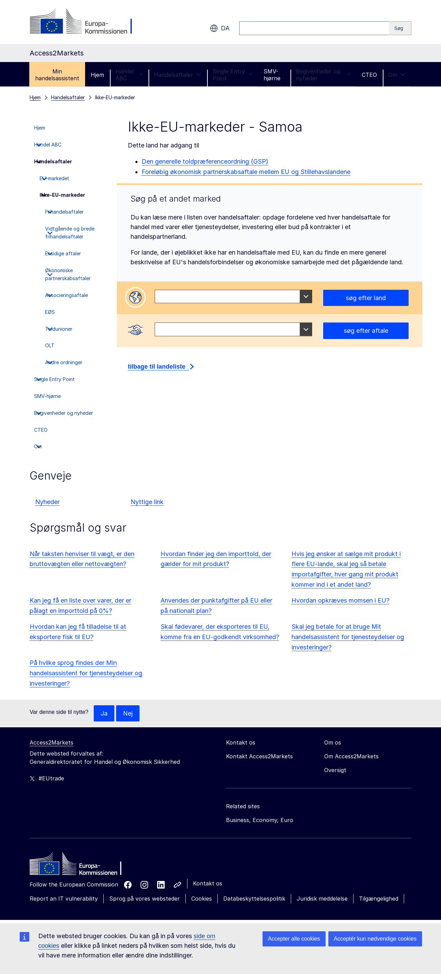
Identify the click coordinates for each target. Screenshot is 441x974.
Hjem (97, 74)
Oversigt (335, 770)
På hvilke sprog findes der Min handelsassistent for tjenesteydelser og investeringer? (86, 673)
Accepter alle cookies (294, 939)
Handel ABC (129, 75)
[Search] (400, 28)
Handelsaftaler (177, 74)
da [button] (219, 28)
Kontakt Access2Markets (259, 756)
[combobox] (233, 297)
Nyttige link (147, 501)
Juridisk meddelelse (322, 898)
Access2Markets (51, 742)
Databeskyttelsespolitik (254, 898)
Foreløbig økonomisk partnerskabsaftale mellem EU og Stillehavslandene (246, 171)
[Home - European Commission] (80, 865)
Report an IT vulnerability (64, 898)
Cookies (201, 898)
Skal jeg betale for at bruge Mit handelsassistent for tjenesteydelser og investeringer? (347, 637)
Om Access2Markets (351, 756)
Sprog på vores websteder (144, 898)
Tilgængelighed (378, 898)
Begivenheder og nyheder (323, 75)
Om (397, 74)
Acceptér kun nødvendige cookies (375, 939)
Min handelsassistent (57, 75)
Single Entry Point (232, 75)
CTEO (369, 74)
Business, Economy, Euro (259, 820)
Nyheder (47, 501)
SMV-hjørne (272, 75)
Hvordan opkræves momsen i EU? (340, 600)
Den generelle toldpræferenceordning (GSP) (205, 161)
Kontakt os (207, 883)
